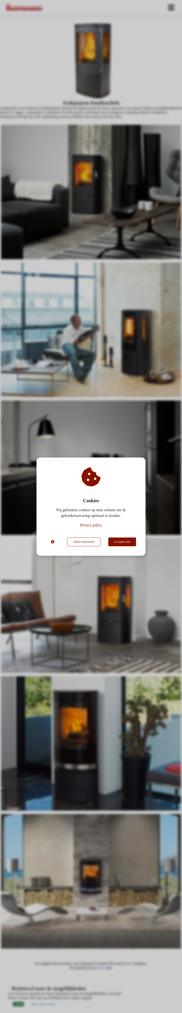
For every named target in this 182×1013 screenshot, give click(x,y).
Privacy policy (91, 525)
